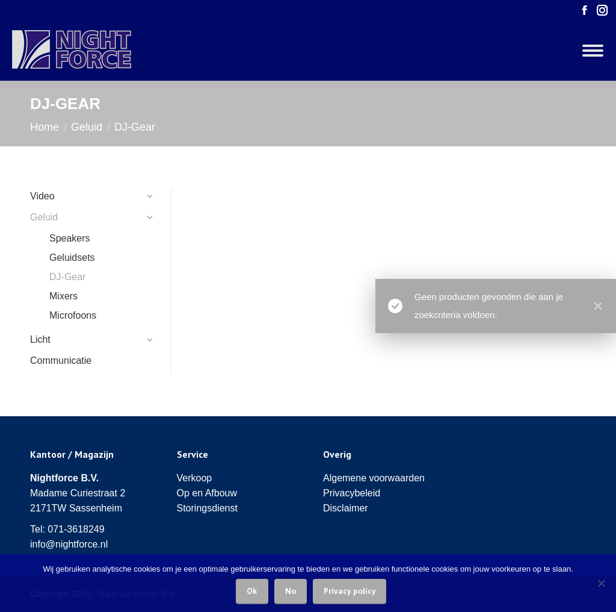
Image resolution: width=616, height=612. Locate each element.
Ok (252, 590)
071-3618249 (76, 529)
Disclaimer (345, 508)
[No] (601, 583)
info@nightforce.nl (69, 544)
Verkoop (194, 478)
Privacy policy (349, 590)
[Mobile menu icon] (593, 50)
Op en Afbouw (207, 493)
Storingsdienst (207, 508)
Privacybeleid (351, 493)
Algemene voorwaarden (374, 478)
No (290, 590)
